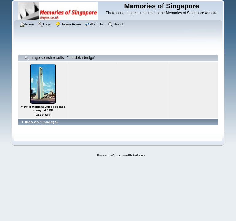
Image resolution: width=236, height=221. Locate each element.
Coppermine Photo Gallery (128, 155)
